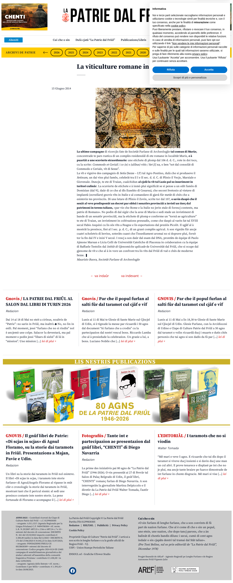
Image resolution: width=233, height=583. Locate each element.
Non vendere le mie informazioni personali (195, 539)
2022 (114, 52)
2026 (57, 52)
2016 (200, 52)
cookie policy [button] (178, 521)
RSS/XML (88, 525)
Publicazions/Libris (133, 40)
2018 (172, 52)
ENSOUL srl (75, 554)
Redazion (74, 525)
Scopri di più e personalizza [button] (189, 573)
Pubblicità (102, 525)
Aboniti (13, 40)
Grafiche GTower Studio (97, 554)
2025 (71, 52)
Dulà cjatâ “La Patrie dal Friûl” (95, 40)
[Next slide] (226, 52)
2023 (100, 52)
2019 (157, 52)
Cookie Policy (76, 530)
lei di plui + (49, 341)
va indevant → (132, 276)
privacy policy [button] (199, 549)
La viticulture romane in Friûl (121, 67)
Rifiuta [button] (171, 565)
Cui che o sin (61, 40)
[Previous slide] (45, 52)
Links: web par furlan (166, 40)
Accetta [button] (209, 565)
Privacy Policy (120, 525)
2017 (186, 52)
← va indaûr (100, 276)
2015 (215, 52)
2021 (128, 52)
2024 (85, 52)
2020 (143, 52)
